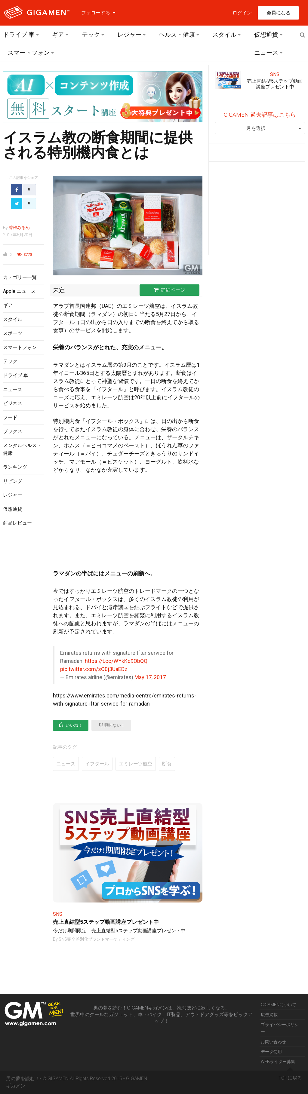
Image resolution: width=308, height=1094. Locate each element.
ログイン (242, 13)
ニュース (266, 52)
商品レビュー (17, 523)
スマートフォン (29, 52)
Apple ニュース (19, 291)
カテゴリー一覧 (20, 277)
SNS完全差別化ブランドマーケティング (96, 939)
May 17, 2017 (150, 677)
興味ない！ (112, 725)
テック (91, 34)
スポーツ (12, 333)
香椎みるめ (19, 227)
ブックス (12, 431)
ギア (58, 34)
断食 (167, 764)
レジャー (129, 34)
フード (10, 417)
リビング (12, 481)
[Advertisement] (23, 629)
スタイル (224, 34)
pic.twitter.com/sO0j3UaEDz (94, 669)
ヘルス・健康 (177, 34)
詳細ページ (169, 290)
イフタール (97, 764)
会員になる (278, 13)
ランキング (15, 467)
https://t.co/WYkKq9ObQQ (116, 661)
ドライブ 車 (19, 34)
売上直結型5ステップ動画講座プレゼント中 (106, 922)
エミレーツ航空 (135, 764)
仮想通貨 (266, 34)
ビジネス (12, 403)
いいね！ (70, 725)
